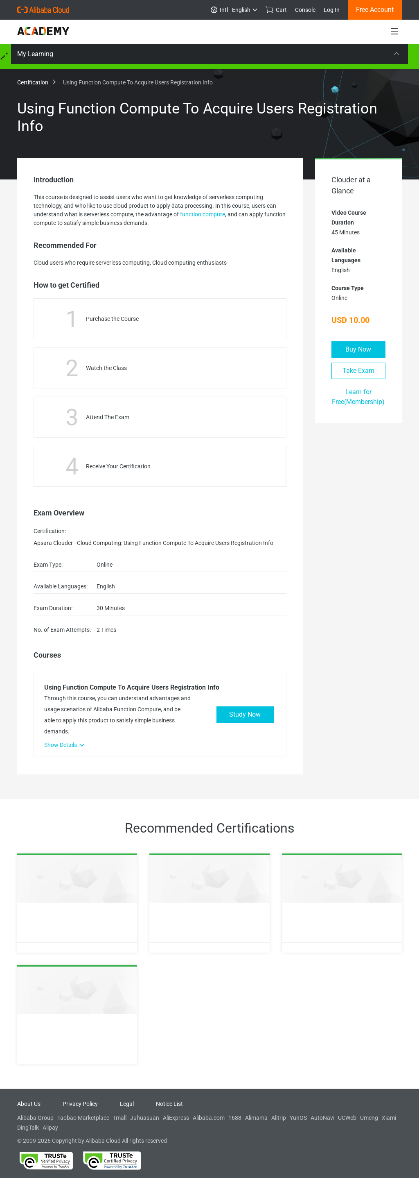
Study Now (245, 714)
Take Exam (358, 371)
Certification (36, 82)
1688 (234, 1117)
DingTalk (28, 1127)
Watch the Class (106, 368)
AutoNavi (322, 1117)
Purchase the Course (112, 318)
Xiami (389, 1117)
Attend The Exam (107, 417)
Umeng (369, 1117)
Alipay (50, 1127)
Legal (127, 1104)
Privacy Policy (80, 1104)
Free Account (375, 10)
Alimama (256, 1117)
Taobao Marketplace (83, 1117)
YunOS (298, 1117)
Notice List (169, 1104)
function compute (202, 214)
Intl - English (234, 10)
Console (305, 10)
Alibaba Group (35, 1117)
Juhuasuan (144, 1117)
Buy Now (358, 349)
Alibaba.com (209, 1117)
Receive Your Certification (118, 466)
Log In (332, 10)
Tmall (119, 1117)
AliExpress (176, 1117)
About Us (29, 1104)
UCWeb (347, 1117)
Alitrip (278, 1117)
